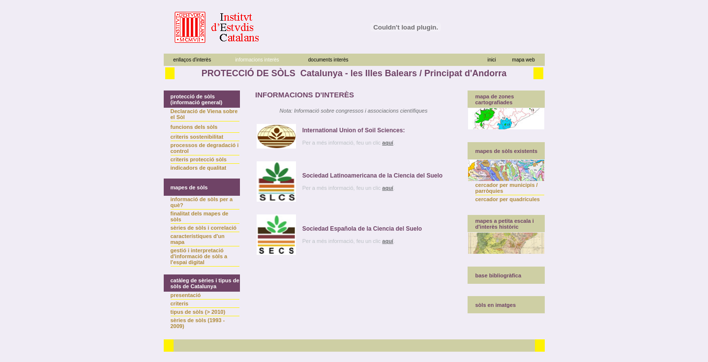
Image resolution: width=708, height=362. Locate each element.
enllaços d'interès (192, 59)
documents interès (328, 59)
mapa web (523, 59)
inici (491, 59)
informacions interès (257, 59)
